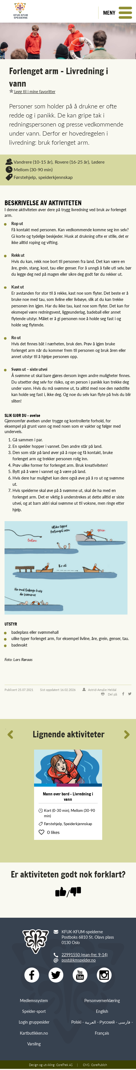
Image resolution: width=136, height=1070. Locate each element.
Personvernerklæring (102, 1001)
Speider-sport (34, 1012)
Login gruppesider (34, 1023)
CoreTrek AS (64, 1065)
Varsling (34, 1045)
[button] (117, 12)
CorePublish (99, 1065)
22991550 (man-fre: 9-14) (85, 954)
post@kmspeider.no (79, 960)
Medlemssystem (34, 1001)
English (102, 1012)
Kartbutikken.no (34, 1034)
